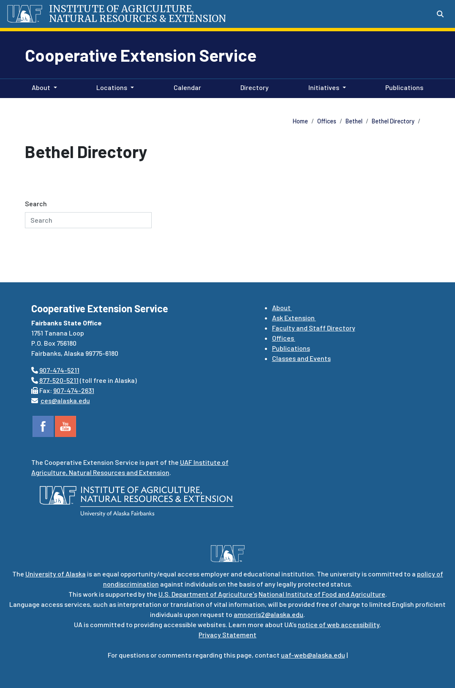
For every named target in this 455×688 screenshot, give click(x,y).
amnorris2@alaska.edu (268, 614)
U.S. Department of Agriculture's (207, 594)
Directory (253, 86)
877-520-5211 (59, 380)
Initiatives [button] (323, 87)
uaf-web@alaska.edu (313, 655)
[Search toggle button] (440, 14)
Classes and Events (301, 358)
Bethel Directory (393, 121)
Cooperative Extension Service (140, 55)
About (282, 307)
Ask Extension (294, 318)
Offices (326, 121)
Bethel (354, 121)
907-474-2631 (73, 390)
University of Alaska (55, 574)
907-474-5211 (59, 370)
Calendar (185, 86)
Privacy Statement (227, 635)
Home (300, 121)
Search (36, 203)
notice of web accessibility (338, 624)
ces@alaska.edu (65, 400)
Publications (402, 86)
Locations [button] (111, 87)
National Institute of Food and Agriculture (322, 594)
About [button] (41, 87)
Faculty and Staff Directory (313, 328)
